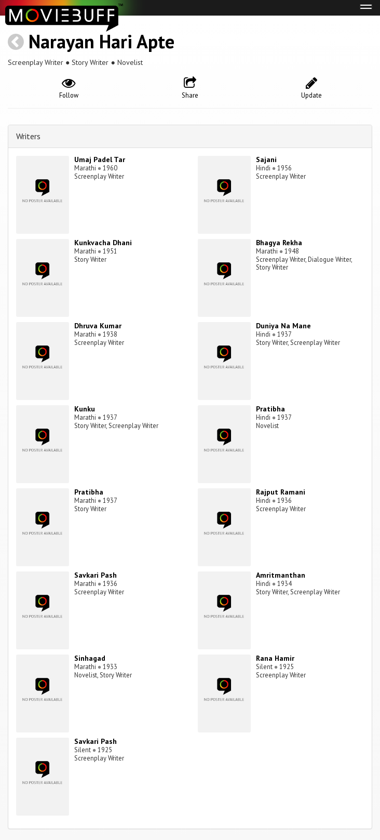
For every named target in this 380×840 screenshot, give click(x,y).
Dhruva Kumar (97, 325)
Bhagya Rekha (279, 242)
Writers (28, 136)
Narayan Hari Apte (101, 41)
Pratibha (270, 409)
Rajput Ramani (280, 492)
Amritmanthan (280, 575)
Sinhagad (89, 658)
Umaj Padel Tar (99, 159)
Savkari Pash (95, 575)
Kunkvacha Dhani (103, 242)
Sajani (266, 159)
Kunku (84, 409)
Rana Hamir (275, 658)
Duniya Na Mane (283, 325)
